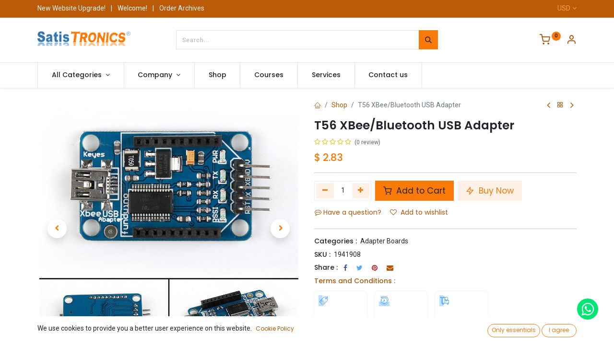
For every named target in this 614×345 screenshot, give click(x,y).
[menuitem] (217, 75)
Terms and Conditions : (354, 281)
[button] (57, 228)
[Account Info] (571, 41)
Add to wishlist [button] (419, 212)
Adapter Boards (384, 241)
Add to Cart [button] (414, 190)
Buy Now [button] (490, 190)
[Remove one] (325, 190)
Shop (339, 105)
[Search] (428, 39)
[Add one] (361, 190)
